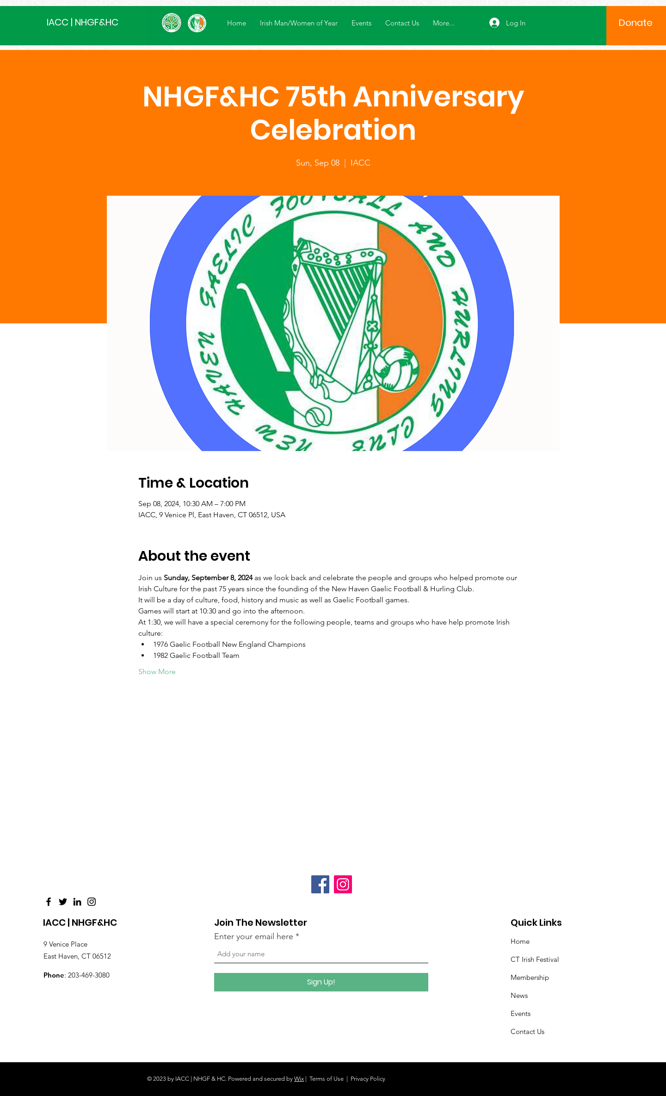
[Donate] (636, 22)
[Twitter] (62, 901)
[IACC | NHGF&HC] (88, 22)
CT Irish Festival (535, 959)
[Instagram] (91, 901)
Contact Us (527, 1031)
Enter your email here (253, 936)
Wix (299, 1078)
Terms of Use (326, 1078)
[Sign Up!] (321, 982)
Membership (530, 977)
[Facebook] (48, 901)
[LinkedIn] (77, 901)
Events (520, 1013)
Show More (157, 671)
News (519, 995)
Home (520, 941)
